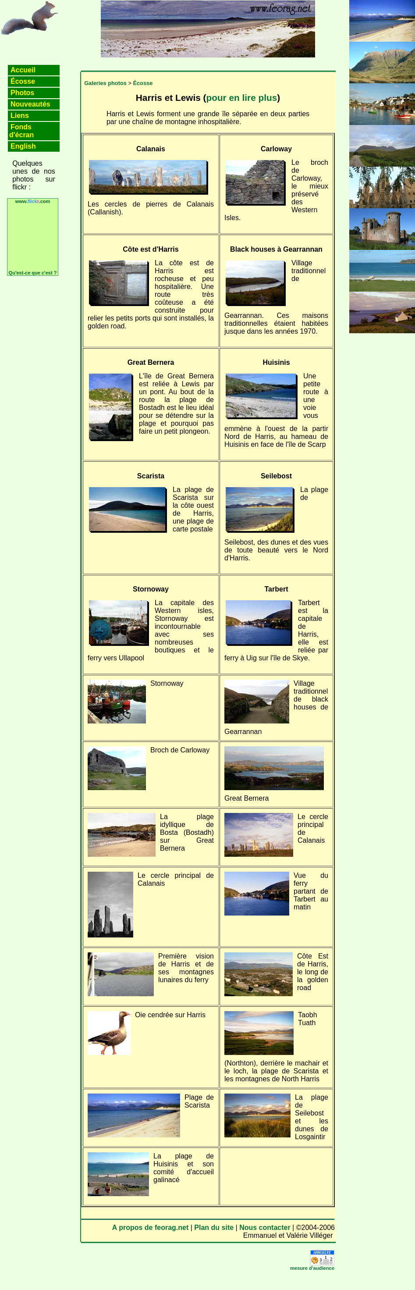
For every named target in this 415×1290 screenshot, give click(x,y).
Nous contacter (264, 1227)
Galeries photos (105, 83)
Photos (22, 92)
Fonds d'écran (21, 131)
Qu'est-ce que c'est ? (33, 272)
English (23, 146)
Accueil (23, 70)
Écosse (23, 81)
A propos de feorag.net (150, 1227)
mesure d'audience (312, 1268)
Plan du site (214, 1227)
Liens (20, 115)
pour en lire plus (241, 98)
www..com (32, 201)
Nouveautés (30, 104)
